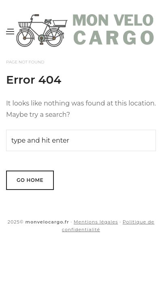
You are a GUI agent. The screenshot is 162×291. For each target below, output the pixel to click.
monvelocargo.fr (47, 222)
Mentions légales (96, 222)
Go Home (30, 180)
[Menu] (10, 31)
